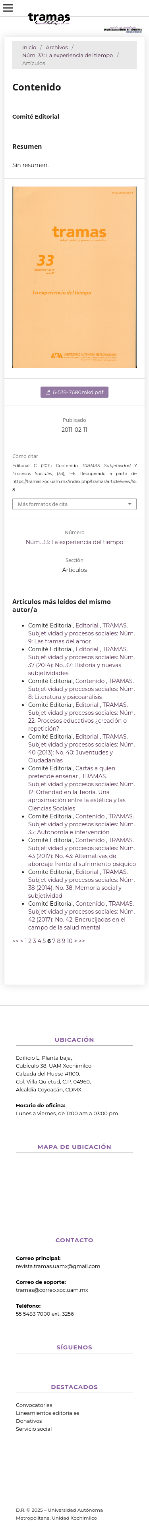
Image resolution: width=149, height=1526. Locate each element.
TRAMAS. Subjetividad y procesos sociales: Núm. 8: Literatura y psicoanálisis (81, 688)
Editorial (87, 625)
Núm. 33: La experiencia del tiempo (67, 55)
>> (82, 941)
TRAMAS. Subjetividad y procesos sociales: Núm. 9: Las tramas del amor (81, 633)
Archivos (57, 47)
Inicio (29, 47)
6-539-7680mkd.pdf (77, 392)
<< (15, 941)
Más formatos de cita (43, 504)
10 (69, 941)
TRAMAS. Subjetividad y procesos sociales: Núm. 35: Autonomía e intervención (81, 824)
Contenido (90, 681)
